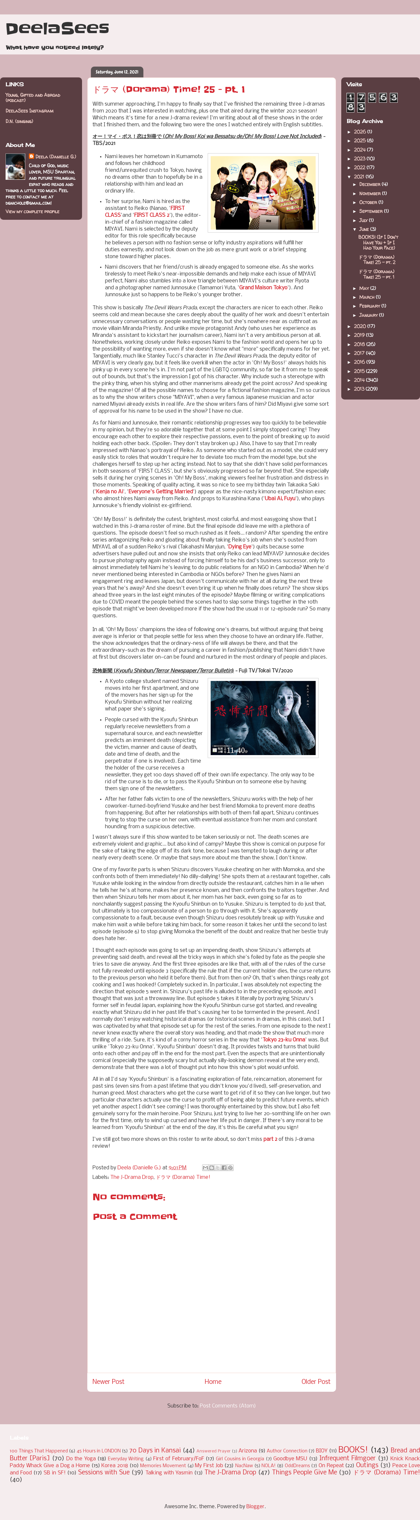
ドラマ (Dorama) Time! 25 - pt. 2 (376, 260)
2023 (360, 158)
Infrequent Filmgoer (347, 1458)
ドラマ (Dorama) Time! (183, 1177)
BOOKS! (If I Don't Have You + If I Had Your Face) (378, 242)
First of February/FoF (178, 1459)
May (364, 288)
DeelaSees (57, 28)
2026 (360, 132)
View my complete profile (32, 211)
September (371, 211)
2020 (360, 326)
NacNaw (244, 1466)
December (370, 184)
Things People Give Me (304, 1472)
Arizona (248, 1451)
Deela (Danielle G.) (55, 157)
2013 (360, 389)
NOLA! (269, 1466)
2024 (360, 150)
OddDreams (297, 1466)
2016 (360, 362)
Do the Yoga (81, 1459)
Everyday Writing (126, 1459)
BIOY (321, 1451)
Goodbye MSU (290, 1459)
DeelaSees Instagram (29, 111)
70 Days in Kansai (155, 1451)
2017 (360, 353)
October (368, 202)
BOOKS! (353, 1450)
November (370, 193)
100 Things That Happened (39, 1451)
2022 (360, 167)
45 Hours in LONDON (99, 1451)
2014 (360, 380)
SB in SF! (55, 1473)
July (364, 220)
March (367, 297)
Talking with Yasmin (169, 1473)
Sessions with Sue (104, 1472)
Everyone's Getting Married (161, 492)
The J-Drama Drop (132, 1177)
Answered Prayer (214, 1451)
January (369, 315)
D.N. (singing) (19, 121)
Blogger (255, 1507)
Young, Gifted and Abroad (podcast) (33, 98)
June (364, 229)
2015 (360, 371)
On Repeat (331, 1466)
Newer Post (109, 1382)
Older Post (316, 1382)
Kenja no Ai (109, 492)
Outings (367, 1465)
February (370, 306)
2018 (360, 344)
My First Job (209, 1466)
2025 (360, 140)
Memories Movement (163, 1466)
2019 (360, 335)
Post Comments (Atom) (228, 1406)
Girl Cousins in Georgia (240, 1459)
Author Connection (287, 1451)
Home (213, 1382)
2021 (360, 177)
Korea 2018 (114, 1466)
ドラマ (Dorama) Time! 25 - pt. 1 (376, 274)
